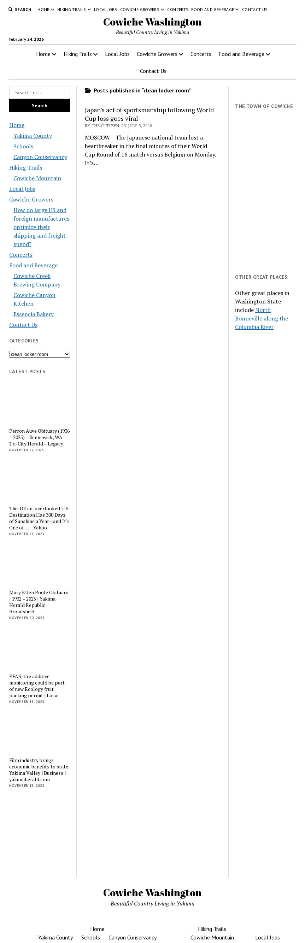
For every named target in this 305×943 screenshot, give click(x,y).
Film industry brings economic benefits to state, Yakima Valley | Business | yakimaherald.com (39, 770)
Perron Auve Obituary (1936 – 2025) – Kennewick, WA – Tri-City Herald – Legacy (39, 437)
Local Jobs (105, 9)
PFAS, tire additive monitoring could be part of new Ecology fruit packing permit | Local (37, 686)
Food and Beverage (212, 9)
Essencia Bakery (33, 314)
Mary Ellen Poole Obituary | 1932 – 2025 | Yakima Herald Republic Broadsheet (38, 602)
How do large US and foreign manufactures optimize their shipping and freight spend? (41, 227)
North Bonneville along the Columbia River (261, 318)
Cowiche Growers (139, 9)
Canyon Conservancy (40, 157)
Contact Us (255, 9)
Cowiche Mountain (37, 178)
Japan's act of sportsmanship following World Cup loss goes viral (149, 114)
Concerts (177, 9)
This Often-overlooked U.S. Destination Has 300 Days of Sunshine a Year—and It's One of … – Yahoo (39, 518)
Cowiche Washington (152, 21)
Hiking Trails (71, 9)
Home (43, 9)
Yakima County (32, 136)
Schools (23, 146)
